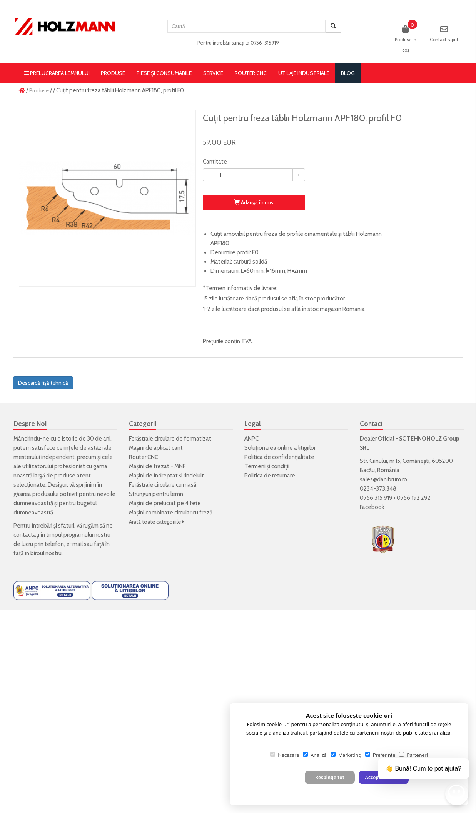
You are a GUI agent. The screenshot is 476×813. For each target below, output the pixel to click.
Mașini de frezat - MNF (157, 466)
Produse (113, 73)
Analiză (315, 754)
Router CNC (251, 73)
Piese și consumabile (164, 73)
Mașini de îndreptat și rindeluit (166, 475)
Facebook (372, 507)
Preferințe (380, 754)
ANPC (251, 438)
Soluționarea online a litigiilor (280, 447)
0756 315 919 (376, 497)
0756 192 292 (414, 497)
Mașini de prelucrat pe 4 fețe (165, 503)
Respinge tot (329, 777)
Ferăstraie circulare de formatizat (170, 438)
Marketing (346, 754)
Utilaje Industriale (303, 73)
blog (348, 73)
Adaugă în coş (253, 202)
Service (213, 73)
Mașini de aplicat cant (156, 447)
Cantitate (215, 161)
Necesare (284, 754)
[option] (107, 198)
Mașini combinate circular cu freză (170, 512)
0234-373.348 (378, 488)
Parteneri (413, 754)
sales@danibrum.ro (383, 479)
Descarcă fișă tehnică (43, 382)
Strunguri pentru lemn (156, 494)
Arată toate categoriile (156, 521)
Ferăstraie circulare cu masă (162, 484)
